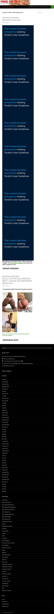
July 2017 (4, 455)
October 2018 (5, 422)
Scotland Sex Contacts (6, 569)
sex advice (4, 571)
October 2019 (5, 400)
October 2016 (5, 477)
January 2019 (4, 415)
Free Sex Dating (5, 545)
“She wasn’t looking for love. (8, 358)
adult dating (6, 268)
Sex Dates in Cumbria (6, 573)
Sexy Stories (4, 576)
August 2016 (4, 481)
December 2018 (5, 417)
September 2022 (5, 386)
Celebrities (4, 528)
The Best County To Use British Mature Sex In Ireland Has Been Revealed (17, 363)
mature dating (5, 557)
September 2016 (5, 479)
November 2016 (5, 474)
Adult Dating (5, 17)
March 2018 (4, 438)
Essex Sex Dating (5, 540)
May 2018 (4, 434)
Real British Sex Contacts (7, 566)
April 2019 (4, 407)
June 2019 (4, 403)
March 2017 (4, 465)
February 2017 (5, 467)
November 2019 (5, 398)
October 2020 (5, 393)
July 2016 (4, 484)
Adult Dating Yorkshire (6, 521)
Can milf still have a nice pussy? (8, 365)
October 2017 (5, 448)
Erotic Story (4, 538)
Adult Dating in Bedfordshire (8, 504)
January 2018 (4, 441)
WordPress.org (5, 606)
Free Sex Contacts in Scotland (8, 542)
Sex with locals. (11, 20)
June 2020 (4, 396)
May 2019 (4, 405)
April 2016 (4, 491)
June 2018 (4, 431)
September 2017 (5, 450)
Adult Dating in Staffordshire (8, 514)
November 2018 (5, 419)
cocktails (4, 533)
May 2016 (4, 488)
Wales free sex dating (6, 590)
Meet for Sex (4, 562)
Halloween (4, 552)
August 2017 (4, 453)
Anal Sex (4, 523)
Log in (3, 599)
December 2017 (5, 443)
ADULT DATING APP (6, 502)
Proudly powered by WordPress (7, 612)
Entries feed (4, 601)
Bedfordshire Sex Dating (7, 526)
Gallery (3, 550)
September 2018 (5, 424)
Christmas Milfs (5, 531)
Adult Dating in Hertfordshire (8, 509)
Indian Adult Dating (6, 554)
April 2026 (4, 379)
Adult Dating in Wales (6, 516)
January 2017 (4, 469)
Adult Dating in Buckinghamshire (9, 507)
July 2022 (4, 391)
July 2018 (4, 429)
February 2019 (5, 412)
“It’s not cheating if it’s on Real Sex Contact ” (12, 361)
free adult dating (14, 268)
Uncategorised (5, 583)
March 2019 (4, 410)
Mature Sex (4, 559)
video (3, 588)
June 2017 (4, 458)
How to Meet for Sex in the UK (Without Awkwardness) (13, 356)
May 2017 (4, 460)
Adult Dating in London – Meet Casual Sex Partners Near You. (17, 281)
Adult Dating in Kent (6, 511)
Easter (3, 535)
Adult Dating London (14, 17)
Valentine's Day (5, 585)
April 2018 (4, 436)
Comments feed (5, 604)
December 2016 (5, 472)
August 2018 (4, 427)
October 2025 (5, 381)
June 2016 (4, 486)
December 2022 (5, 384)
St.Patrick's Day (5, 578)
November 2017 (5, 446)
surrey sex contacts (6, 581)
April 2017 (4, 462)
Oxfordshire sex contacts (7, 564)
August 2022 (4, 388)
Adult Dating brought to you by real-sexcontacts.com (39, 6)
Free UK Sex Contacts (8, 7)
